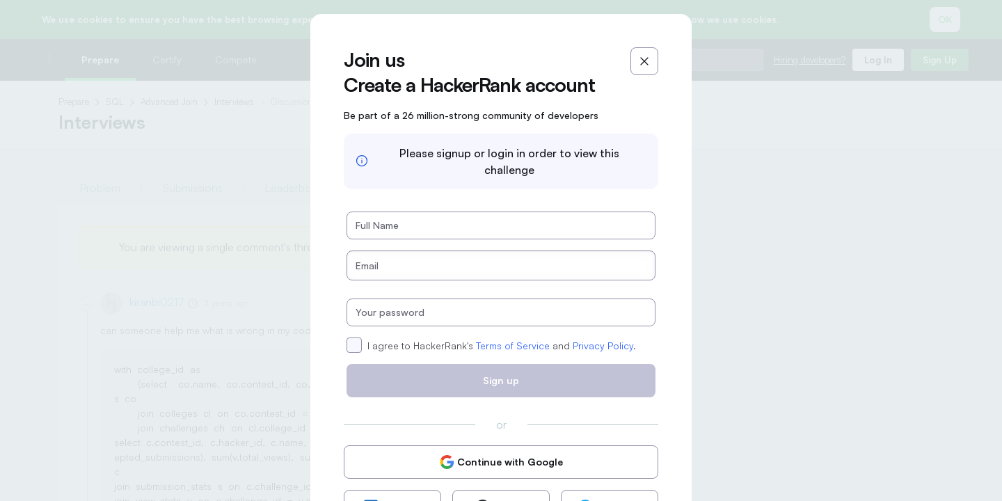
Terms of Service (513, 345)
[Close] (644, 61)
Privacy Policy (603, 345)
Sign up (501, 380)
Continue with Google (501, 462)
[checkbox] (354, 345)
